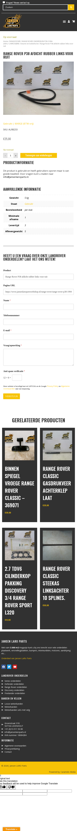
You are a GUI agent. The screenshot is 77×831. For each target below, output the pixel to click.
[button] (64, 21)
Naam (7, 300)
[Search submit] (71, 7)
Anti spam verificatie (14, 371)
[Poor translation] (11, 787)
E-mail (7, 330)
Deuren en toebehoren (30, 43)
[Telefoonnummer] (38, 322)
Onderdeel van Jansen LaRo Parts (16, 658)
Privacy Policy (52, 386)
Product (7, 270)
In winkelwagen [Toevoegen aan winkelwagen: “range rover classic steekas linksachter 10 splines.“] (53, 612)
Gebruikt (29, 203)
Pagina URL (9, 285)
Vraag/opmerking (12, 345)
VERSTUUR (11, 396)
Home (5, 41)
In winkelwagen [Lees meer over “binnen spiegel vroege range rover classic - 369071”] (15, 519)
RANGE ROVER (14, 41)
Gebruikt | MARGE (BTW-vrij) (18, 123)
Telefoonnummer (11, 315)
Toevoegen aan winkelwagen (38, 155)
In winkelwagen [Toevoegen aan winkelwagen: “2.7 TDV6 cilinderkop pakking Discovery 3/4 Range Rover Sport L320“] (15, 627)
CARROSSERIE (14, 43)
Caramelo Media (68, 772)
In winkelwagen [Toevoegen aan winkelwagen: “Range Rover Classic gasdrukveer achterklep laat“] (53, 512)
